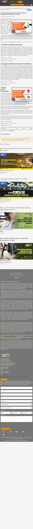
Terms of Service (19, 437)
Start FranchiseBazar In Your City (17, 4)
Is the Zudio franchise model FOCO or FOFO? (13, 179)
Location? (3, 410)
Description (3, 415)
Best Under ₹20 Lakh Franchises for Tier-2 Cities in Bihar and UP (16, 149)
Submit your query (6, 428)
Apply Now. (4, 379)
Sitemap (21, 438)
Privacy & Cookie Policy (27, 437)
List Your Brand (27, 4)
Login (6, 138)
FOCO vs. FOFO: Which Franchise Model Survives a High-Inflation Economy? (15, 208)
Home (2, 8)
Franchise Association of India (6, 437)
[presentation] (8, 425)
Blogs (5, 8)
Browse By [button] (12, 1)
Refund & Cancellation (14, 438)
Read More (2, 173)
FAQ (13, 437)
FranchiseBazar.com (12, 138)
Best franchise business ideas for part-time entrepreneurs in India (14, 239)
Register (20, 2)
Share (26, 9)
